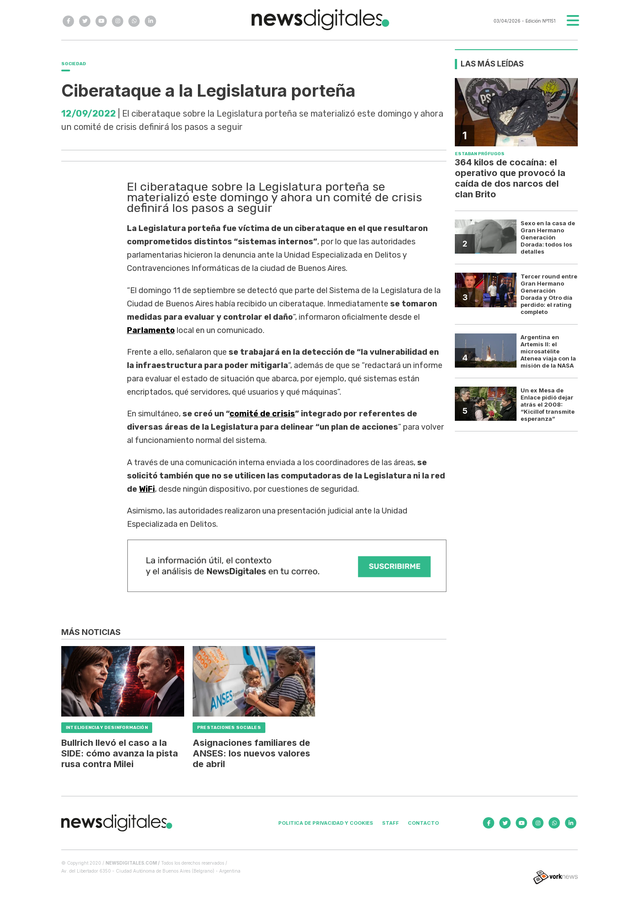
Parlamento (151, 330)
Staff (390, 823)
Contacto (423, 823)
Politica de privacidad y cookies (325, 823)
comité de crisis (262, 414)
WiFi (147, 489)
